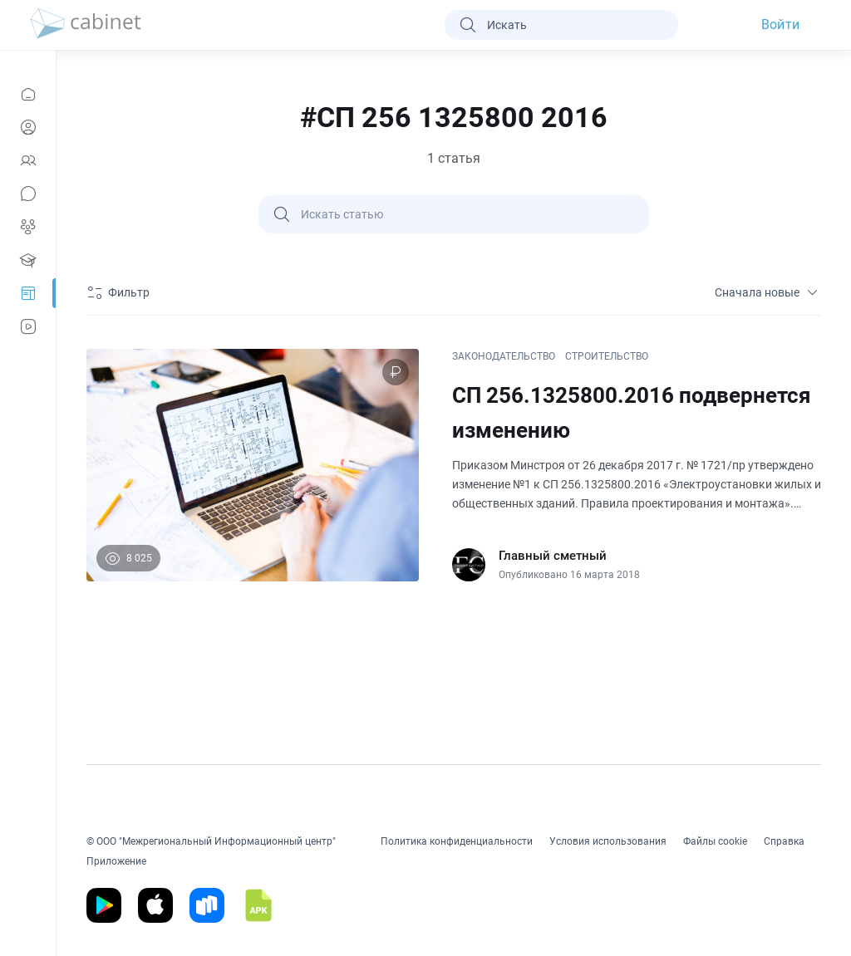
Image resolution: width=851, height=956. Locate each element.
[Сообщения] (28, 193)
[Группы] (28, 226)
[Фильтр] (120, 292)
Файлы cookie (715, 841)
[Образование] (28, 260)
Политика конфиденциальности (457, 841)
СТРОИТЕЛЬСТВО (606, 356)
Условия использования (608, 841)
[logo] (85, 24)
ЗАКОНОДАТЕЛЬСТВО (503, 356)
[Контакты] (28, 160)
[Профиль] (28, 127)
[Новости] (28, 93)
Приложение (116, 861)
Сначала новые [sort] (768, 292)
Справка (784, 841)
